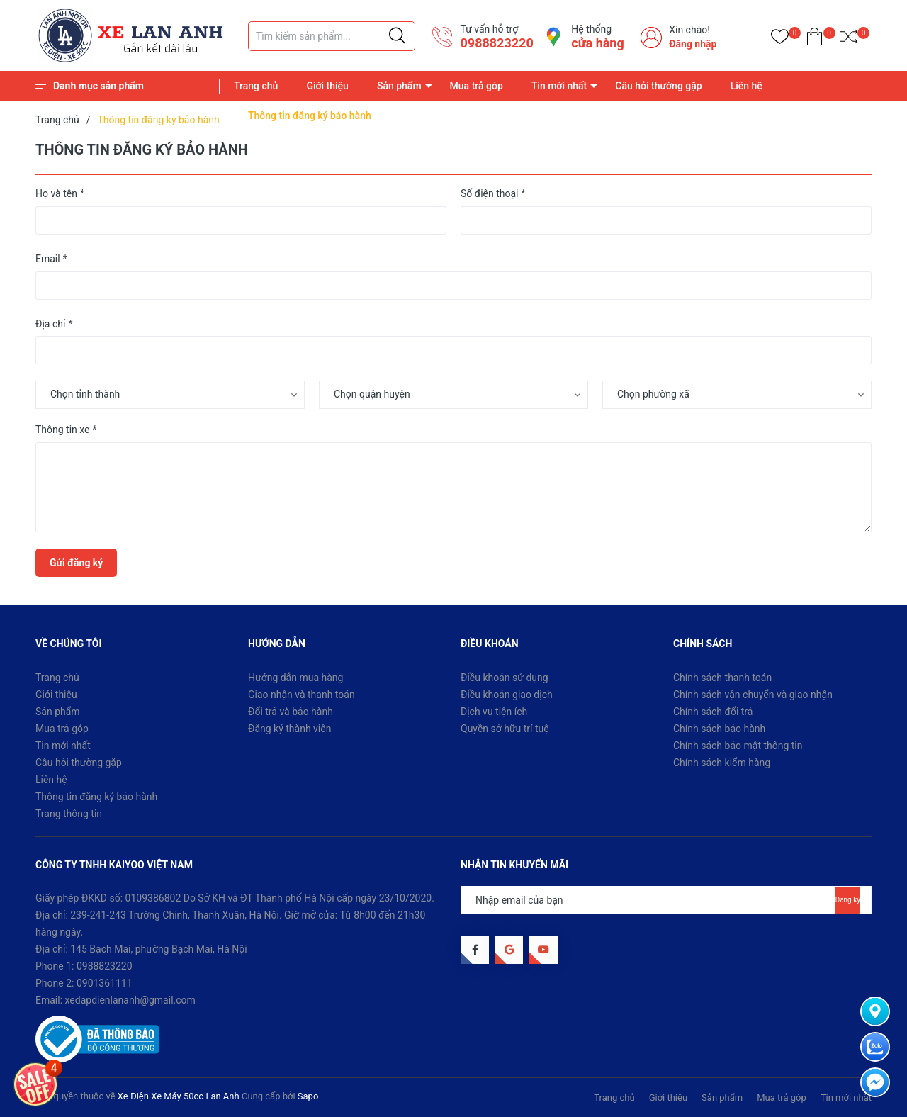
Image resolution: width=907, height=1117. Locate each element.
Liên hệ (746, 85)
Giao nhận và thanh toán (301, 694)
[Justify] (397, 36)
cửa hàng (597, 42)
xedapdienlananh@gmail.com (130, 1000)
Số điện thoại (493, 193)
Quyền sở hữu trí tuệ (505, 728)
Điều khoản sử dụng (504, 677)
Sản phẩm (399, 85)
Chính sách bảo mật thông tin (738, 745)
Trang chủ (256, 85)
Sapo (308, 1096)
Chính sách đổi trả (713, 711)
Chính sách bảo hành (719, 728)
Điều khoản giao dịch (507, 694)
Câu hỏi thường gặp (658, 85)
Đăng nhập (692, 44)
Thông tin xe (65, 429)
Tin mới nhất (559, 85)
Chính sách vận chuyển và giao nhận (753, 694)
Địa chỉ (53, 324)
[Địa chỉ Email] (666, 900)
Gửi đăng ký (76, 562)
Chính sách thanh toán (722, 677)
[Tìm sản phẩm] (332, 36)
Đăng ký (847, 900)
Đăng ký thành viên (289, 728)
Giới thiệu (327, 85)
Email (51, 258)
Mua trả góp (476, 85)
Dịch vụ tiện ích (494, 711)
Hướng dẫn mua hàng (295, 677)
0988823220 (496, 42)
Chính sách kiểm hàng (721, 762)
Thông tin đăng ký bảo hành (96, 796)
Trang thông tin (68, 813)
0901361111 (105, 983)
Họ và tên (59, 193)
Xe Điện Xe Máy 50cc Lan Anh (179, 1096)
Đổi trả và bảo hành (290, 711)
